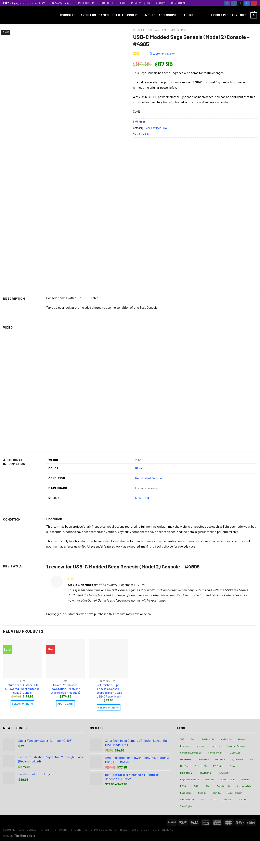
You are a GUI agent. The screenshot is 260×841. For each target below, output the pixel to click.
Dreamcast (243, 739)
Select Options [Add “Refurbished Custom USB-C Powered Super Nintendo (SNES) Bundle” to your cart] (22, 703)
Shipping (50, 829)
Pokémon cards (228, 779)
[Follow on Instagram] (234, 3)
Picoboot (234, 766)
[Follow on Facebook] (227, 3)
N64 (251, 759)
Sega (153, 30)
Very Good (158, 478)
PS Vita (183, 786)
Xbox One (241, 800)
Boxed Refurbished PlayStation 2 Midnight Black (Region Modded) (65, 688)
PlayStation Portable (189, 779)
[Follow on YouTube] (254, 3)
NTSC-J (140, 497)
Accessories (168, 15)
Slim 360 (217, 793)
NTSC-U (152, 497)
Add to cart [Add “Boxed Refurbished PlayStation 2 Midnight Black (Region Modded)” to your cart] (65, 703)
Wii (202, 800)
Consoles (68, 15)
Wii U (213, 800)
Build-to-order (208, 739)
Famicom (200, 746)
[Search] (206, 15)
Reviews (137, 3)
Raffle (196, 786)
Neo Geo (184, 766)
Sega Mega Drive (244, 786)
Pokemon (209, 779)
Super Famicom (235, 793)
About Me (9, 829)
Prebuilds (144, 134)
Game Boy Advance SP (191, 753)
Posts (156, 829)
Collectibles (226, 739)
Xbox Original (186, 806)
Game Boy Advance (236, 746)
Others (187, 15)
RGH (208, 786)
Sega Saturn (186, 793)
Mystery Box (237, 759)
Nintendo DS (201, 766)
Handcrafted (203, 759)
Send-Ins (149, 15)
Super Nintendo (187, 800)
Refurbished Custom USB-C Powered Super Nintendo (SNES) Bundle (22, 688)
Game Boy (215, 746)
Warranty (65, 829)
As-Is (193, 739)
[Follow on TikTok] (240, 3)
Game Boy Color (215, 753)
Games (104, 15)
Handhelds (87, 15)
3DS (182, 739)
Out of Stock (140, 829)
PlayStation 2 (205, 773)
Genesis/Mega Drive (174, 30)
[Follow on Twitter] (247, 3)
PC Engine (218, 766)
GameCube (235, 753)
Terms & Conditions (103, 829)
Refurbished (143, 478)
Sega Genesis (223, 786)
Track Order (107, 3)
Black (138, 468)
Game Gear (185, 759)
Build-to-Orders (125, 15)
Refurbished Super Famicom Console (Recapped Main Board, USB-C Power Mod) (108, 690)
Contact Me (179, 3)
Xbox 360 (226, 800)
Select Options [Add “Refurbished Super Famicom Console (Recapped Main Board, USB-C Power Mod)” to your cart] (108, 707)
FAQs (123, 3)
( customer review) (162, 53)
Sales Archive (157, 3)
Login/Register (84, 3)
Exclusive (184, 746)
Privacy (124, 829)
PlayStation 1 (186, 773)
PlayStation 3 (224, 773)
